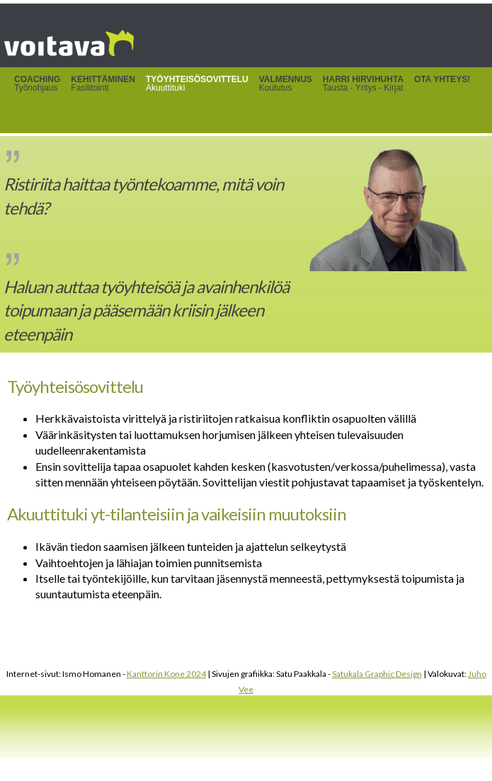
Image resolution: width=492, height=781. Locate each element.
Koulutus (285, 83)
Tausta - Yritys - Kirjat (363, 83)
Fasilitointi (103, 83)
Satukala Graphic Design (377, 673)
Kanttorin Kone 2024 (166, 673)
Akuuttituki (197, 83)
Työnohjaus (37, 83)
